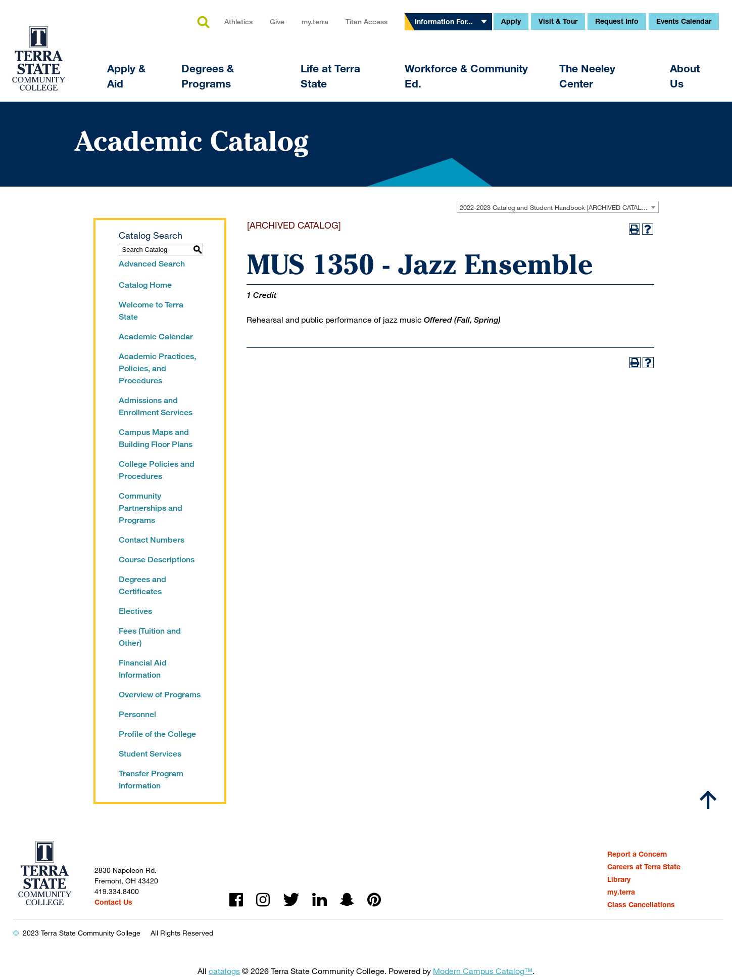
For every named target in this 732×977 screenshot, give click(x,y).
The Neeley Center (587, 76)
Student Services (150, 754)
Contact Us (113, 902)
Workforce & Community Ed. (466, 76)
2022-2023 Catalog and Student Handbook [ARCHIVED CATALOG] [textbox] (556, 207)
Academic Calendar (156, 336)
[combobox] (558, 207)
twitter (291, 900)
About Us (685, 76)
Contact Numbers (151, 540)
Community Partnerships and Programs (150, 508)
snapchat (347, 900)
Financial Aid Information (143, 669)
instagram (263, 900)
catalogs (224, 970)
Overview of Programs (160, 694)
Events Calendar (683, 21)
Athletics (238, 21)
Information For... (444, 21)
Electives (135, 611)
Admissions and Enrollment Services (155, 406)
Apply (511, 21)
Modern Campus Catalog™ (482, 970)
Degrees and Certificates (142, 585)
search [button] (203, 22)
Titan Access (366, 21)
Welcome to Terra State (151, 311)
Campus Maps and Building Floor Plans (155, 438)
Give (277, 21)
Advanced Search (152, 264)
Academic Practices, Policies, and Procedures (157, 368)
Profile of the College (157, 734)
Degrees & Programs (207, 76)
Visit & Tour (558, 21)
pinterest (374, 900)
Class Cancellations (641, 904)
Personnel (137, 714)
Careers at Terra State (643, 866)
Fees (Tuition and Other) (150, 637)
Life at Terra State (330, 76)
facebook (236, 900)
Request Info (617, 21)
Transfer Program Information (151, 779)
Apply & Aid (126, 76)
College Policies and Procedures (156, 470)
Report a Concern (637, 854)
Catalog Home (145, 285)
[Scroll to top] (708, 800)
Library (618, 879)
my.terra (315, 21)
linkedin (319, 900)
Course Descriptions (156, 559)
